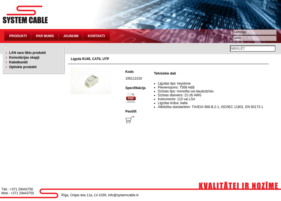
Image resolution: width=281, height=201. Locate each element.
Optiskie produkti (21, 67)
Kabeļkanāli (17, 62)
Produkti (18, 36)
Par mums (45, 36)
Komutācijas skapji (23, 57)
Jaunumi (71, 36)
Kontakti (96, 36)
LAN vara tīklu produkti (26, 53)
